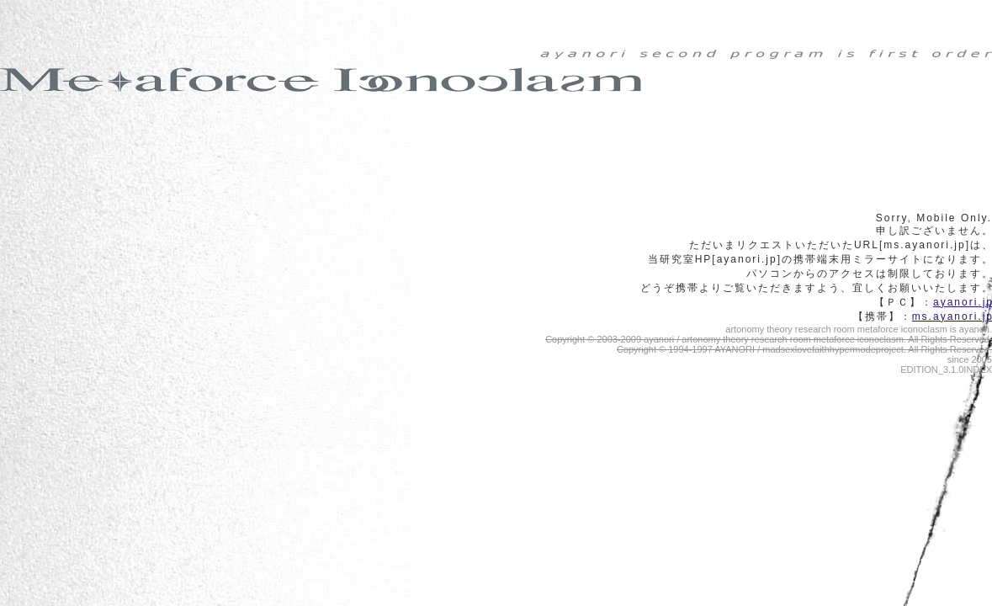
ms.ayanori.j (952, 316)
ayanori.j (962, 302)
